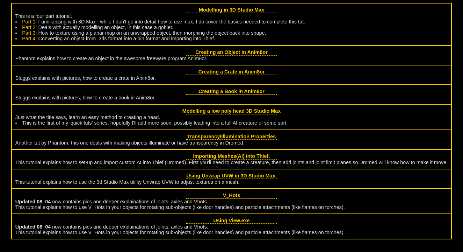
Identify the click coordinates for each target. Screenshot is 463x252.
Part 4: (29, 38)
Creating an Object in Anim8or (231, 52)
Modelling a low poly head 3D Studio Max (231, 111)
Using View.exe (232, 220)
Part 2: (29, 27)
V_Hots (231, 195)
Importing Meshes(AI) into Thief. (231, 156)
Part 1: (29, 21)
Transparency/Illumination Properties (231, 136)
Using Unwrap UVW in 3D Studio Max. (231, 175)
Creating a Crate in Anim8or (231, 72)
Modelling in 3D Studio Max (231, 10)
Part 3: (29, 33)
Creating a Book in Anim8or (231, 91)
